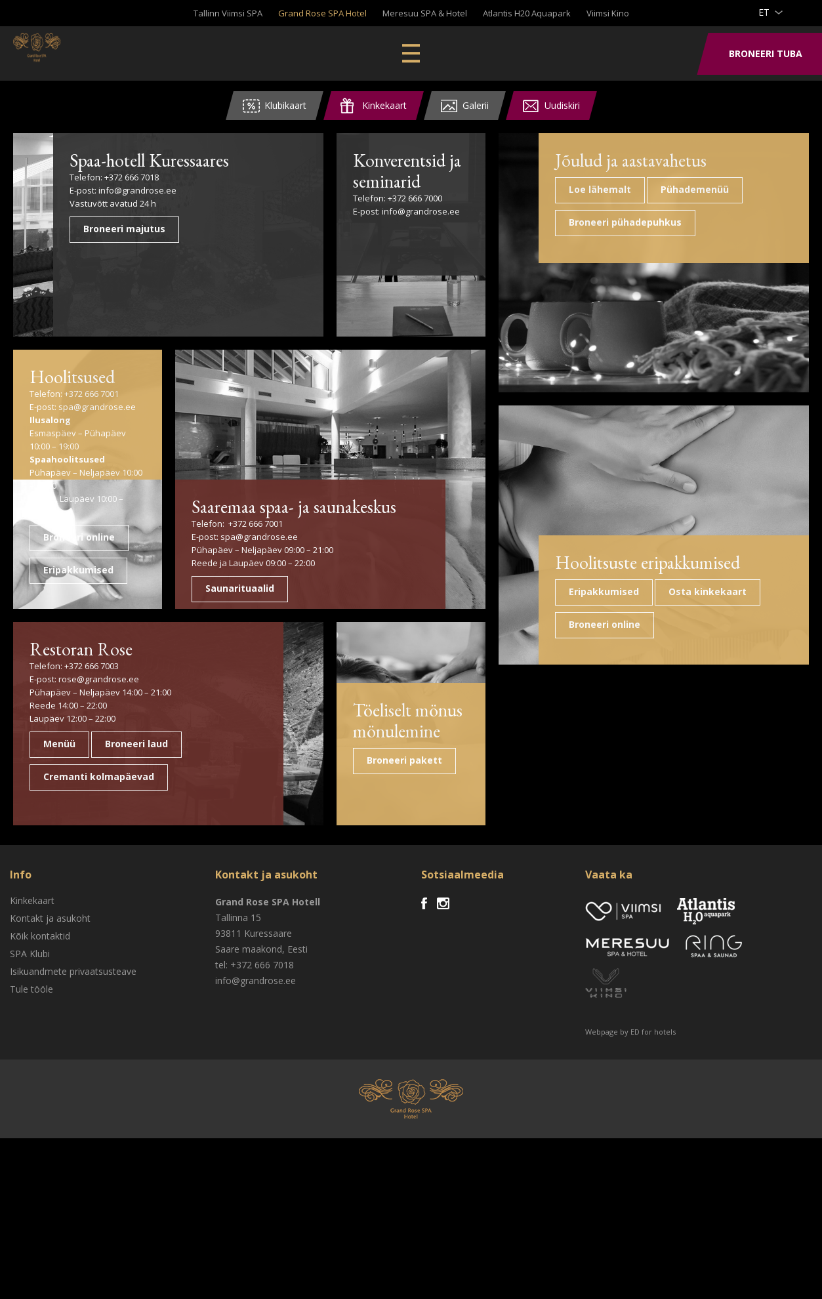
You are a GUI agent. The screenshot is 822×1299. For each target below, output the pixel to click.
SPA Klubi (30, 1114)
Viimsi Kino (607, 13)
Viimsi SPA (65, 52)
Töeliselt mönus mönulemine (404, 880)
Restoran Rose (77, 809)
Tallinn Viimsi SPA (228, 13)
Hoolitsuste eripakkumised (717, 812)
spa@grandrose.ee (97, 405)
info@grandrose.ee (253, 209)
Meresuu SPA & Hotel (424, 13)
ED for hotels (653, 1192)
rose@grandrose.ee (98, 838)
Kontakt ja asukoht (50, 1079)
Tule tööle (31, 1150)
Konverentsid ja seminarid (403, 169)
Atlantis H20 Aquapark (527, 13)
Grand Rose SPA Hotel (322, 13)
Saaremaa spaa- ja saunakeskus (246, 596)
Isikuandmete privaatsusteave (73, 1132)
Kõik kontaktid (40, 1096)
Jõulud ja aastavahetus (709, 169)
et (764, 12)
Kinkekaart (32, 1061)
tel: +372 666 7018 (254, 1125)
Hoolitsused (69, 376)
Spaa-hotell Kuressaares (222, 169)
